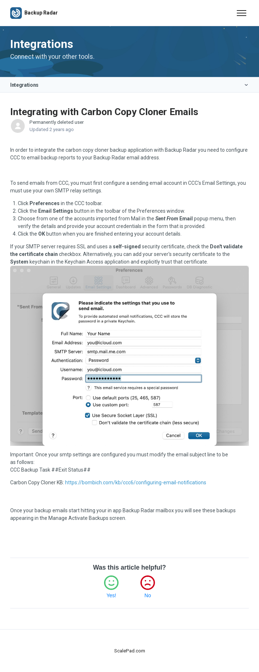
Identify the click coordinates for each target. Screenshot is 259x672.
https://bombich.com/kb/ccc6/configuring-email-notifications (135, 482)
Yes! (111, 595)
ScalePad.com (129, 650)
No (147, 595)
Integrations (24, 85)
